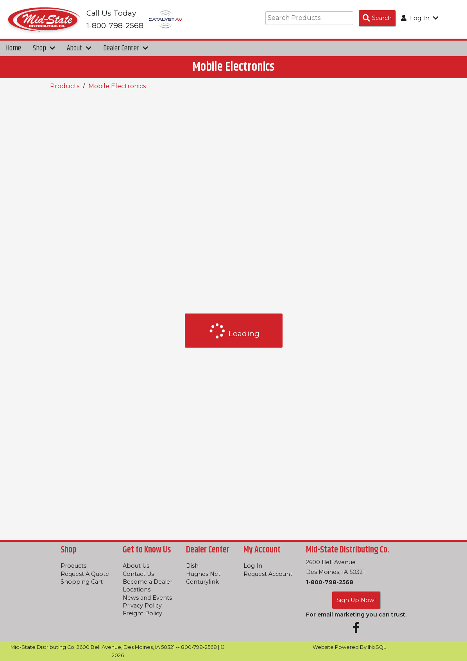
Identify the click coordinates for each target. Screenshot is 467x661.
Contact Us (138, 573)
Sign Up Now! (356, 600)
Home (13, 48)
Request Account (267, 573)
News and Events (147, 597)
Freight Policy (142, 613)
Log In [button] (419, 18)
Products (64, 86)
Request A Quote (85, 573)
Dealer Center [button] (125, 48)
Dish (192, 565)
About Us (136, 565)
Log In (252, 565)
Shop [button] (44, 48)
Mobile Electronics (117, 86)
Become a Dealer (147, 581)
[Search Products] (377, 18)
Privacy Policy (142, 605)
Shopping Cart (82, 581)
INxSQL (377, 647)
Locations (136, 589)
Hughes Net (203, 573)
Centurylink (202, 581)
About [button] (79, 48)
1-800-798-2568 (329, 582)
